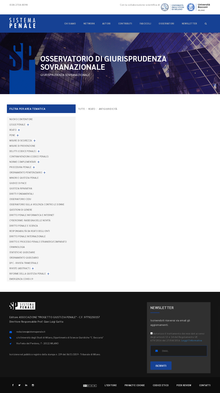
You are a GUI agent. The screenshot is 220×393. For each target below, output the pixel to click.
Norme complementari (22, 161)
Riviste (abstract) (19, 268)
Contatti (205, 385)
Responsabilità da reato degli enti (29, 230)
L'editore (111, 385)
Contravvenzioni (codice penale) (29, 156)
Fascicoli (145, 23)
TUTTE (81, 108)
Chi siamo (70, 23)
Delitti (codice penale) (22, 151)
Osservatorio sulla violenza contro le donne (36, 204)
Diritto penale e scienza (23, 225)
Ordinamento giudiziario (23, 257)
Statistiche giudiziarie (22, 252)
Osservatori (166, 23)
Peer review (184, 385)
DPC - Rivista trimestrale (23, 262)
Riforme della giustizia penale (27, 273)
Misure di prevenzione (22, 145)
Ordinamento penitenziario (25, 172)
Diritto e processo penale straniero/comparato (38, 241)
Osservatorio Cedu (20, 199)
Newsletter (189, 23)
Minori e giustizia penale (23, 177)
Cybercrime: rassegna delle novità (29, 220)
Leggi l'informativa (191, 340)
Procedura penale (20, 167)
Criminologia (17, 246)
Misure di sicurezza (20, 140)
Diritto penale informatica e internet (31, 215)
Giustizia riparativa (20, 188)
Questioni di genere (20, 209)
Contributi (125, 23)
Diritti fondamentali (21, 193)
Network (89, 23)
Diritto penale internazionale (27, 236)
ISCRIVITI (161, 365)
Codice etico (161, 385)
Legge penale (17, 124)
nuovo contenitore (21, 119)
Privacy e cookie (135, 385)
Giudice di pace (17, 183)
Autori (106, 23)
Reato (91, 108)
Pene (12, 135)
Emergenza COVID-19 (21, 278)
